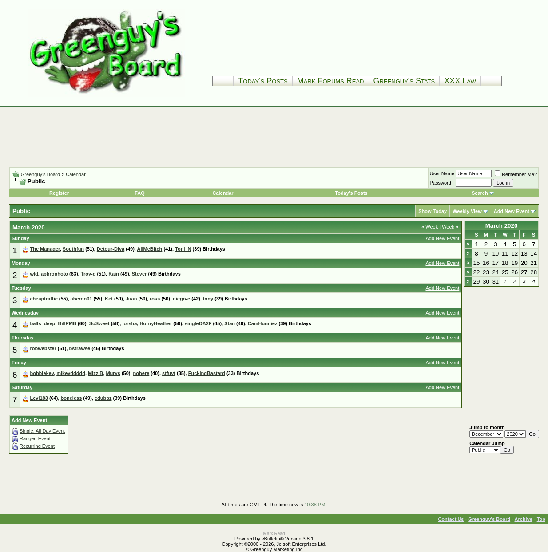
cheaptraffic (43, 298)
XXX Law (460, 80)
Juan (131, 298)
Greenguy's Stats (404, 80)
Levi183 (39, 398)
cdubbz (103, 398)
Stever (139, 273)
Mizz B (95, 373)
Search (480, 193)
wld (34, 273)
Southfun (73, 249)
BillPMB (67, 323)
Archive (523, 519)
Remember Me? (516, 174)
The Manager (45, 249)
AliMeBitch (150, 249)
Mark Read (274, 533)
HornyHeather (155, 323)
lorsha (129, 323)
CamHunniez (263, 323)
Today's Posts (262, 80)
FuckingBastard (206, 373)
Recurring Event (37, 446)
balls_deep (42, 323)
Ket (109, 298)
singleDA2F (198, 323)
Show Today (432, 211)
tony (208, 298)
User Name (442, 173)
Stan (229, 323)
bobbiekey (42, 373)
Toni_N (183, 249)
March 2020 (501, 225)
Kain (113, 273)
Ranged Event (35, 438)
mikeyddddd (70, 373)
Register (59, 193)
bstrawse (79, 348)
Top (541, 519)
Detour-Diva (110, 249)
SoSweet (99, 323)
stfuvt (168, 373)
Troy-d (88, 273)
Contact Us (451, 519)
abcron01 (81, 298)
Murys (113, 373)
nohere (141, 373)
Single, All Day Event (42, 431)
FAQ (140, 193)
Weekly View (467, 211)
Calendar (76, 174)
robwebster (43, 348)
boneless (71, 398)
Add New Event (511, 211)
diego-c (181, 298)
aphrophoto (54, 273)
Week (429, 226)
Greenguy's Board (40, 174)
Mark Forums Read (330, 80)
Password (440, 182)
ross (155, 298)
